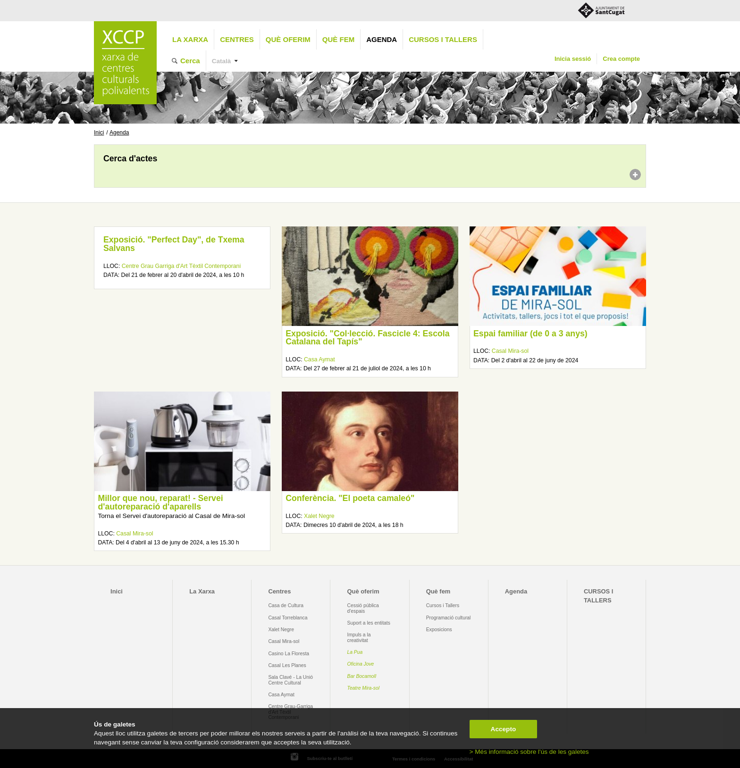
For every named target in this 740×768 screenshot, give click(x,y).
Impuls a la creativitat (359, 637)
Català (221, 61)
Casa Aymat (319, 359)
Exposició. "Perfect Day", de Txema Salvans (173, 244)
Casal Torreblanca (287, 617)
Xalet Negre (319, 516)
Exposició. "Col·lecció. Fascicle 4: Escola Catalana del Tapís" (367, 338)
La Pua (355, 652)
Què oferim (288, 39)
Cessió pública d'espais (363, 608)
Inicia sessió (573, 58)
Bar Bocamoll (361, 676)
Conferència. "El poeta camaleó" (350, 498)
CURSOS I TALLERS (443, 39)
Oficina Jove (360, 664)
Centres (237, 39)
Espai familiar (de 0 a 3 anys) (530, 333)
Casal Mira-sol (510, 351)
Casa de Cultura (285, 605)
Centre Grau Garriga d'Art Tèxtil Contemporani (181, 266)
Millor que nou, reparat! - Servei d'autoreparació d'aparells (160, 502)
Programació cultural (448, 617)
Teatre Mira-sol (363, 688)
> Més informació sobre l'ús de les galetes (529, 751)
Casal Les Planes (287, 665)
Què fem (338, 39)
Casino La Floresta (288, 653)
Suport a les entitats (368, 623)
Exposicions (439, 629)
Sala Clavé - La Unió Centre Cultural (290, 680)
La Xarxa (190, 39)
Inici (99, 132)
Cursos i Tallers (442, 605)
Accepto (503, 729)
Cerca (190, 61)
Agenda (381, 39)
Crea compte (621, 58)
